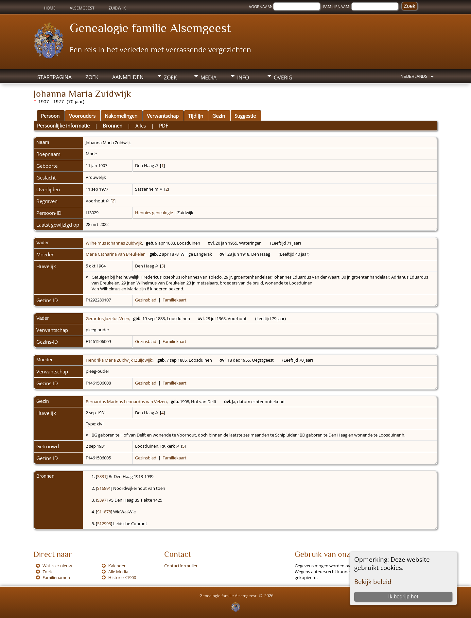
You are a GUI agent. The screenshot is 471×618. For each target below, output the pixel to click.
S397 (101, 500)
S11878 (104, 512)
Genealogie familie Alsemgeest (150, 28)
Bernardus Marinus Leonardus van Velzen (126, 401)
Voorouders (82, 115)
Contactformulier (181, 566)
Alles (140, 125)
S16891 (104, 488)
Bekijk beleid (373, 581)
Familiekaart (174, 300)
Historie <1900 (122, 577)
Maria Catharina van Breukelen (116, 254)
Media (209, 77)
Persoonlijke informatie (63, 125)
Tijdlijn (195, 115)
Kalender (117, 566)
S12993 (104, 523)
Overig (283, 77)
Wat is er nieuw (57, 566)
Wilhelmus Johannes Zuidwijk (114, 243)
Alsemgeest (82, 8)
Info (243, 77)
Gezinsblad (145, 300)
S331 (101, 476)
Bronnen (112, 125)
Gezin (218, 115)
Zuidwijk (117, 8)
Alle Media (118, 572)
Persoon (50, 115)
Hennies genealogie (154, 212)
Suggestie (245, 115)
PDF (163, 125)
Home (50, 8)
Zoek (91, 77)
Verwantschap (163, 115)
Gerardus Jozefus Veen (107, 318)
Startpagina (54, 77)
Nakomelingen (121, 115)
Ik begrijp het (403, 596)
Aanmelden (128, 77)
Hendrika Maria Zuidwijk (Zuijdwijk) (119, 360)
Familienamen (56, 577)
